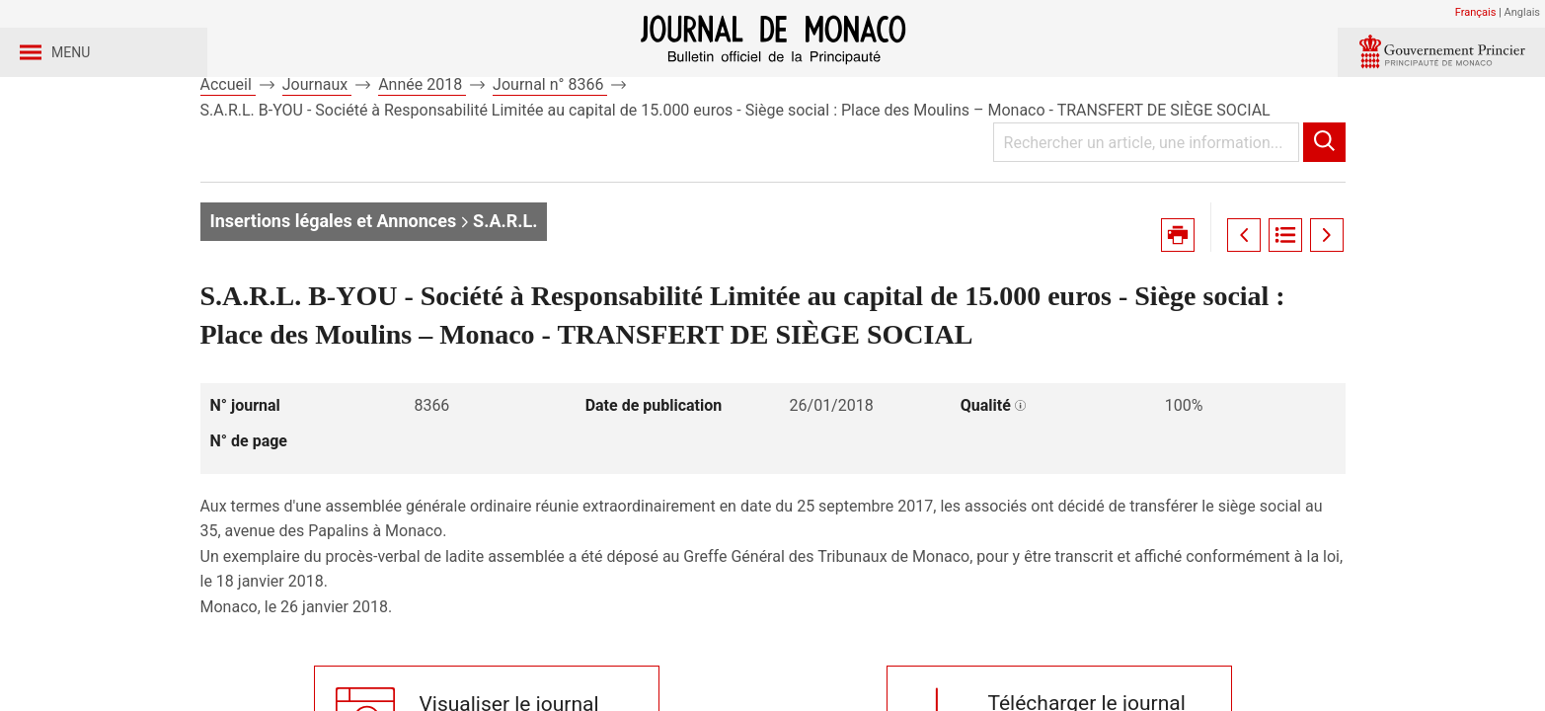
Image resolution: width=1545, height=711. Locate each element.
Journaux (316, 156)
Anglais (1522, 12)
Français (1476, 12)
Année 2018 (422, 156)
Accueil (228, 156)
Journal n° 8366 (550, 156)
